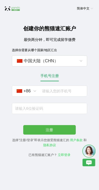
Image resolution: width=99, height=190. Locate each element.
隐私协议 (49, 145)
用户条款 (76, 140)
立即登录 (64, 155)
